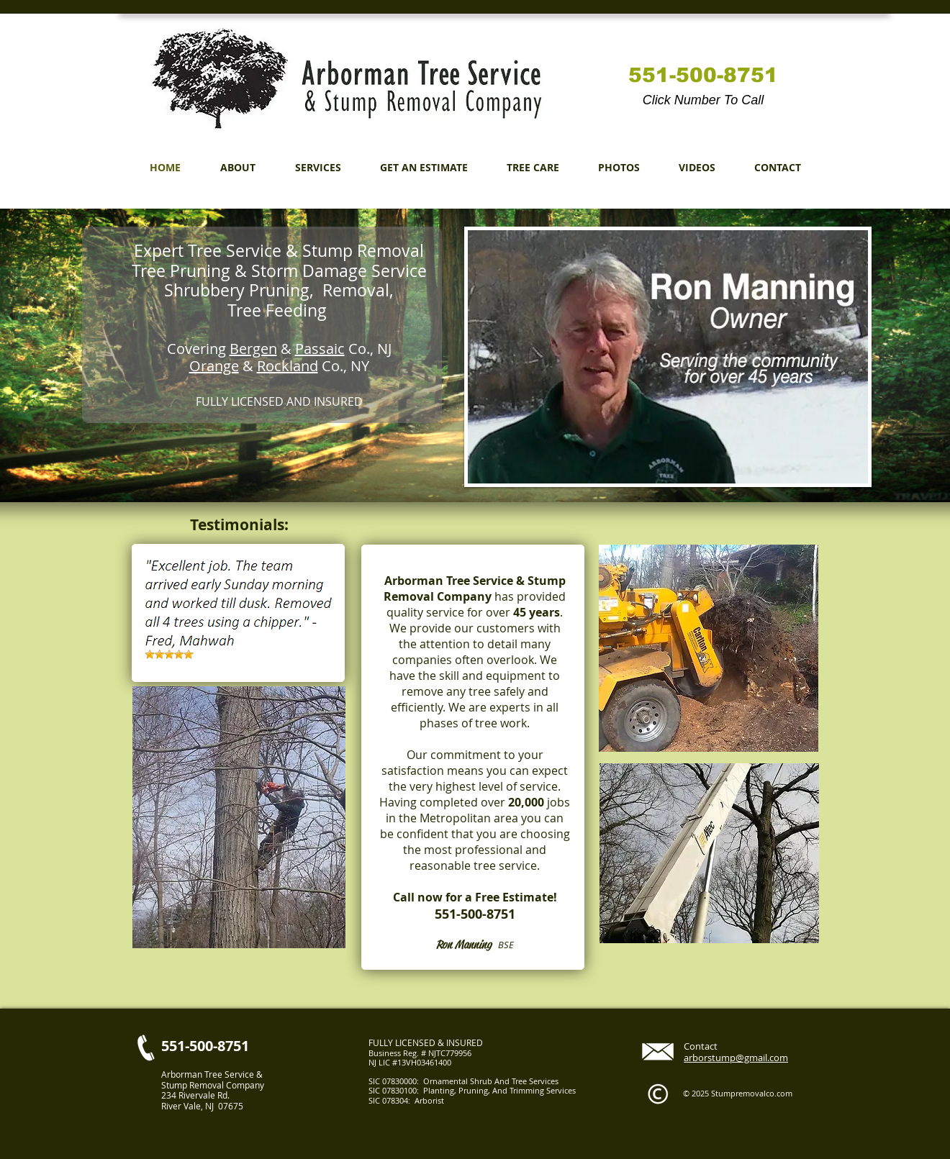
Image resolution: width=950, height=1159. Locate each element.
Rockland (287, 366)
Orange (214, 366)
